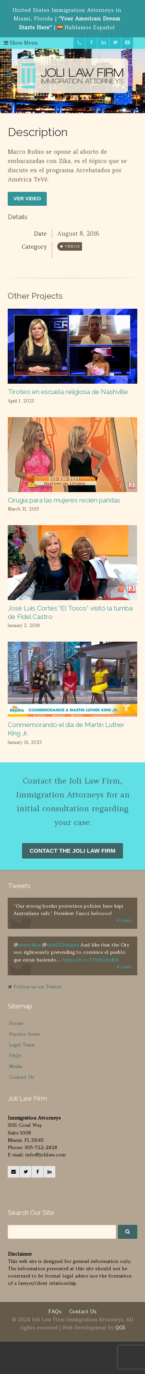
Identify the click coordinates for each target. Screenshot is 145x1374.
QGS (120, 1327)
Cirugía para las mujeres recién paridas (64, 500)
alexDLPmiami (63, 945)
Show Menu (21, 43)
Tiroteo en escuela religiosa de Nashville (68, 392)
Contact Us (21, 1077)
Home (16, 1023)
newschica (29, 945)
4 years (124, 920)
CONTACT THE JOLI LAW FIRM (72, 850)
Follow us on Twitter (34, 987)
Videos (72, 246)
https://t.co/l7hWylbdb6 (90, 960)
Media (15, 1066)
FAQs (15, 1055)
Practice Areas (24, 1034)
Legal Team (22, 1045)
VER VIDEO (27, 198)
